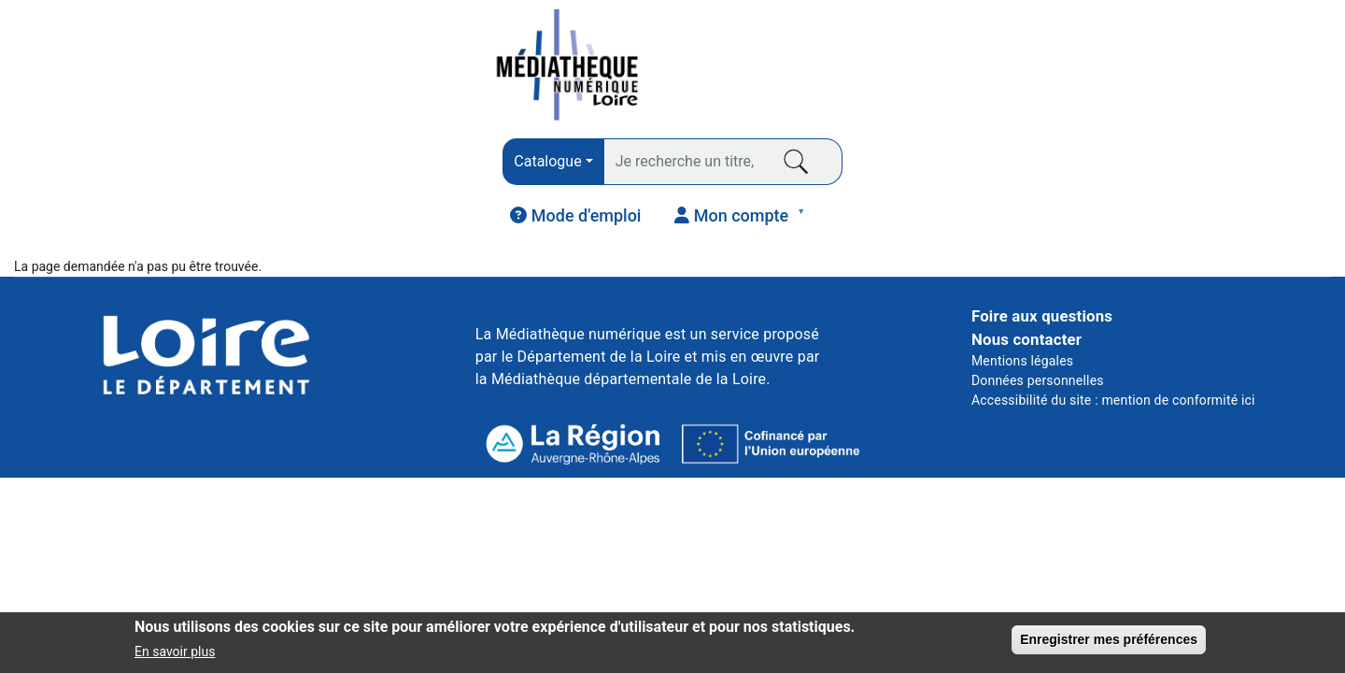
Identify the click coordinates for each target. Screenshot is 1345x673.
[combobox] (436, 68)
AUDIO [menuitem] (512, 175)
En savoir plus (174, 653)
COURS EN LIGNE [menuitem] (972, 169)
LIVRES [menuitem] (72, 175)
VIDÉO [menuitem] (740, 169)
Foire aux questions (1041, 250)
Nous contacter (1026, 274)
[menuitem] (1052, 66)
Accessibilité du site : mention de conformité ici (1113, 334)
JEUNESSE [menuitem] (1204, 169)
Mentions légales (1022, 295)
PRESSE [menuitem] (299, 169)
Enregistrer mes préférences (1108, 641)
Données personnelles (1037, 315)
